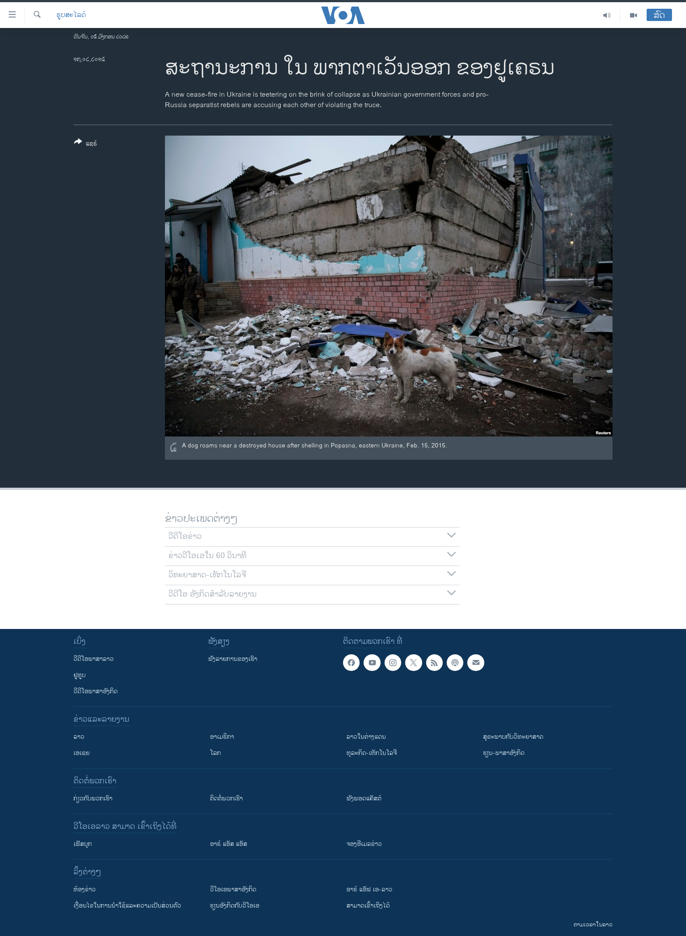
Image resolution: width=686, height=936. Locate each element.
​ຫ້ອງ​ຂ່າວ (85, 889)
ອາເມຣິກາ (222, 736)
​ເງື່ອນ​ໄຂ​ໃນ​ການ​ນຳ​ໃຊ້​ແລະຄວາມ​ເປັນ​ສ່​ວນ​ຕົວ (127, 905)
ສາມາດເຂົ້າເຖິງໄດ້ (368, 905)
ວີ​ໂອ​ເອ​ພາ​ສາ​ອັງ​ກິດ (233, 889)
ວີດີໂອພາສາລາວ (94, 659)
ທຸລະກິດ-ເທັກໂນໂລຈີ (371, 753)
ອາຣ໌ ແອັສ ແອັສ (228, 844)
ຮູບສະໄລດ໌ (71, 15)
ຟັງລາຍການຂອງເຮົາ (232, 659)
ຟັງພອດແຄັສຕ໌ (364, 798)
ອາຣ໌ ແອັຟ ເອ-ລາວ (369, 889)
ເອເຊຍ (82, 753)
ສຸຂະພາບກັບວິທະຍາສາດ (513, 736)
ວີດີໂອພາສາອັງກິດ (96, 691)
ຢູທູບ (80, 675)
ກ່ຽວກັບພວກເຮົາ (93, 798)
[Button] (85, 144)
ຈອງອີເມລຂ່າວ (364, 844)
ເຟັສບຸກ (83, 844)
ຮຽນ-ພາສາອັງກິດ (504, 753)
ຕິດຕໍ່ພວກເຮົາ (226, 798)
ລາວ (79, 736)
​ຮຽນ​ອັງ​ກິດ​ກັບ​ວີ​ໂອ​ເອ (234, 905)
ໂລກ (215, 753)
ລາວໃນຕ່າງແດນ (366, 736)
